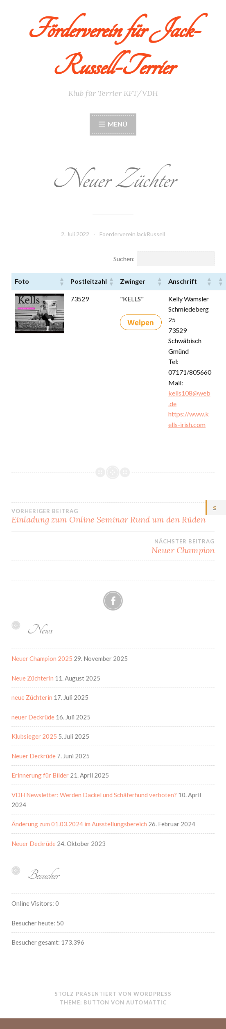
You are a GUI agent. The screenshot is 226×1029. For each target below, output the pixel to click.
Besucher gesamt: (36, 942)
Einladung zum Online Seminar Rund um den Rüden (113, 516)
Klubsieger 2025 (34, 736)
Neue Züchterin (32, 678)
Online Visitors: (33, 903)
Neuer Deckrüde (33, 756)
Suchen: (124, 258)
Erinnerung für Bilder (40, 775)
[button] (61, 281)
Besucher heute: (33, 923)
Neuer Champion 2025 (41, 658)
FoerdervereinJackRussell (132, 234)
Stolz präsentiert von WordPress (113, 994)
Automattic (146, 1002)
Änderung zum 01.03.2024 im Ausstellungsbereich (79, 824)
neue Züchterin (31, 697)
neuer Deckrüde (32, 717)
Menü (117, 124)
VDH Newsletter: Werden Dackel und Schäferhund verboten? (94, 794)
